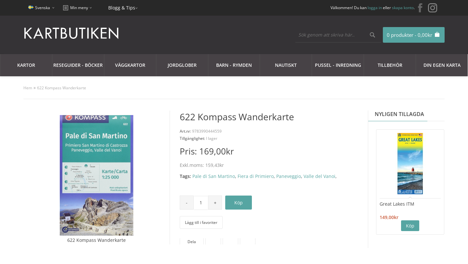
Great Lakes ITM (397, 204)
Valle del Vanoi (319, 176)
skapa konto (403, 7)
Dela (192, 241)
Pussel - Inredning (338, 65)
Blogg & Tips (121, 8)
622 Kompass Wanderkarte (61, 88)
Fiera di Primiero (256, 176)
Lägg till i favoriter (201, 222)
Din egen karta (442, 65)
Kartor (26, 65)
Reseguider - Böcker (78, 65)
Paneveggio (288, 176)
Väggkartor (130, 65)
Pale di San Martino (213, 176)
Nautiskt (286, 65)
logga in (375, 7)
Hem (27, 88)
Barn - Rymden (234, 65)
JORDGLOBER (182, 65)
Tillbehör (390, 65)
